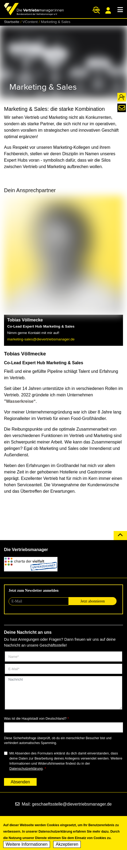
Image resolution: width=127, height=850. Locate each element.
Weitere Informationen (27, 845)
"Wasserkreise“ (20, 401)
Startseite (11, 22)
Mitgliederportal (108, 10)
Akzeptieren (67, 845)
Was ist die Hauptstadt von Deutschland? (35, 718)
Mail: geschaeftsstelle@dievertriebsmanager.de (63, 804)
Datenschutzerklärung (26, 768)
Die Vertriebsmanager (26, 549)
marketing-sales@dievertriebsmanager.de (41, 339)
